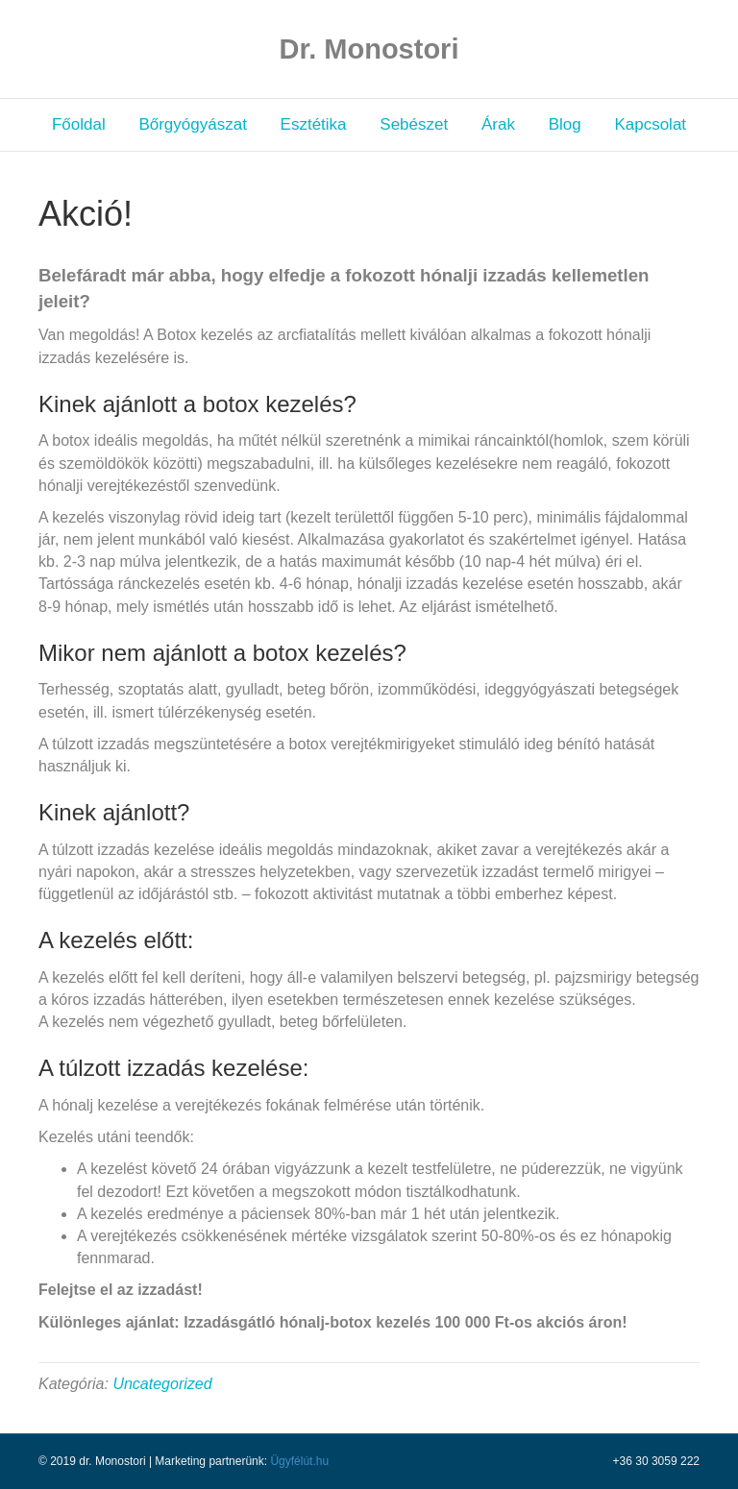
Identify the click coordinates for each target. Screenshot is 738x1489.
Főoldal (79, 124)
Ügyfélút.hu (299, 1461)
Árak (498, 124)
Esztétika (314, 124)
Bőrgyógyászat (192, 124)
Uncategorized (161, 1384)
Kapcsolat (650, 124)
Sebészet (414, 124)
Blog (565, 124)
